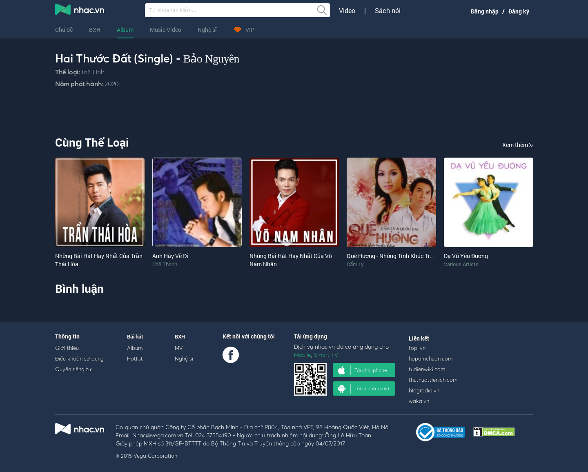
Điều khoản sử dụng (79, 358)
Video (347, 11)
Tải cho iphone (362, 370)
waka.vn (419, 401)
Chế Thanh (164, 264)
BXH (94, 29)
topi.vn (417, 348)
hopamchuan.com (430, 358)
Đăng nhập (485, 11)
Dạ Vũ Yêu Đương (466, 256)
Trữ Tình (92, 72)
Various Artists (461, 264)
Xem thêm (517, 145)
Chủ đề (64, 29)
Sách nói (388, 11)
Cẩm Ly (355, 264)
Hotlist (135, 358)
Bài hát (135, 336)
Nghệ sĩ (207, 29)
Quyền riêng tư (73, 369)
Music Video (165, 29)
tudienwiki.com (427, 369)
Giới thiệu (67, 348)
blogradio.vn (424, 390)
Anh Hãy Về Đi (170, 256)
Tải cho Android (363, 389)
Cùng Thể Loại (92, 142)
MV (179, 348)
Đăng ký (518, 11)
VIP (243, 29)
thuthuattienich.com (433, 379)
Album (125, 29)
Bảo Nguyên (211, 58)
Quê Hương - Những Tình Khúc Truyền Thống (403, 256)
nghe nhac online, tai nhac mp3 (80, 11)
